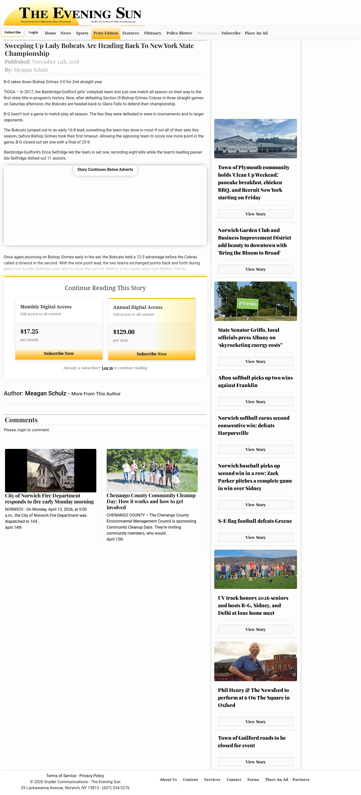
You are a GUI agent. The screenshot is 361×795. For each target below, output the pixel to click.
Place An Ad (256, 33)
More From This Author (96, 394)
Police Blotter (179, 33)
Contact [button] (234, 779)
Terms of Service (61, 775)
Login (33, 32)
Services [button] (212, 779)
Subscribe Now (59, 353)
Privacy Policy (92, 775)
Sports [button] (82, 33)
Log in (107, 368)
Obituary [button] (152, 33)
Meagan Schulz (46, 393)
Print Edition (106, 33)
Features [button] (130, 33)
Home (50, 33)
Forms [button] (253, 779)
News (65, 33)
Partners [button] (301, 779)
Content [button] (191, 779)
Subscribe (13, 32)
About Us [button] (169, 779)
